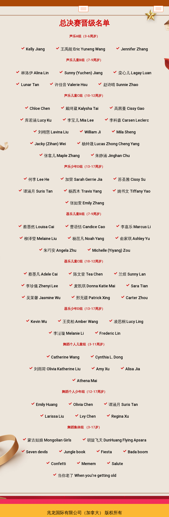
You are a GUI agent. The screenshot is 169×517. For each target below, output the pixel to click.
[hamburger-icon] (83, 9)
